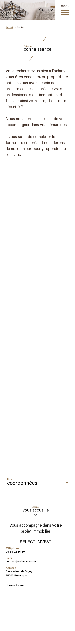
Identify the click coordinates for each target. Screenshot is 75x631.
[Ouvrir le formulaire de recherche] (41, 10)
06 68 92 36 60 (15, 240)
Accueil (9, 27)
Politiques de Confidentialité (51, 522)
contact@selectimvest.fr (21, 250)
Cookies (52, 627)
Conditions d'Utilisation (16, 524)
